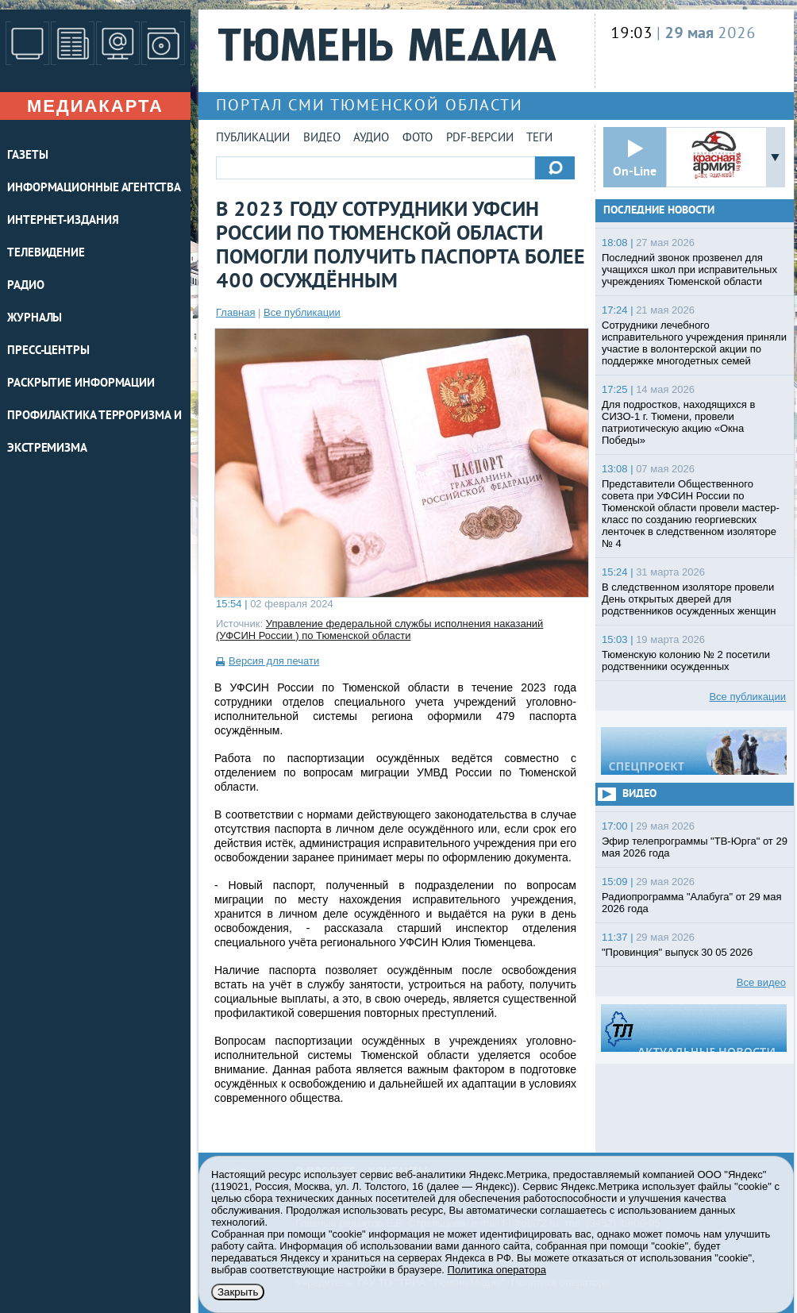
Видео (322, 138)
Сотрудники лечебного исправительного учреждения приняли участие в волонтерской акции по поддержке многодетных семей (694, 343)
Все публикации (302, 312)
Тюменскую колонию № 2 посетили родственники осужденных (686, 660)
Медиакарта (95, 106)
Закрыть (238, 1292)
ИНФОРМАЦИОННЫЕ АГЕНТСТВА (94, 188)
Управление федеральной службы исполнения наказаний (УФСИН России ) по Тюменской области (379, 629)
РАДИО (25, 286)
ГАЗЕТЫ (27, 156)
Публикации (253, 138)
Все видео (761, 982)
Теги (539, 138)
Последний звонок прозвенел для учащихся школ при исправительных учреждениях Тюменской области (689, 269)
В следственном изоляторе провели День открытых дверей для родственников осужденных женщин (689, 599)
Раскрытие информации (81, 383)
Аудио (371, 138)
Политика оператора (497, 1270)
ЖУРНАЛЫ (34, 318)
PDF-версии (480, 138)
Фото (417, 138)
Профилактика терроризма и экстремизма (94, 432)
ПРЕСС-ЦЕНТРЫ (48, 351)
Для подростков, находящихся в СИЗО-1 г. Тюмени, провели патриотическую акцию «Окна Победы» (678, 422)
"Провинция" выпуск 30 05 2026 (677, 952)
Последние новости (658, 211)
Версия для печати (274, 661)
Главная (235, 312)
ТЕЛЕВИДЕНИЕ (46, 253)
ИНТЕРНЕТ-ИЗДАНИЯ (62, 221)
